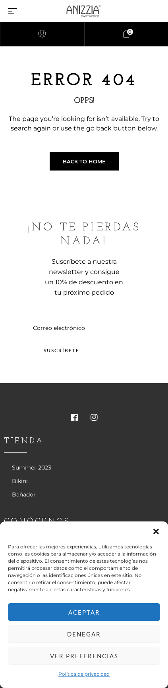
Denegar (84, 634)
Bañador (24, 494)
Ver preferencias (84, 655)
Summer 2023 (31, 467)
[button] (156, 531)
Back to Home (84, 161)
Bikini (20, 481)
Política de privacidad (84, 674)
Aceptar (84, 612)
